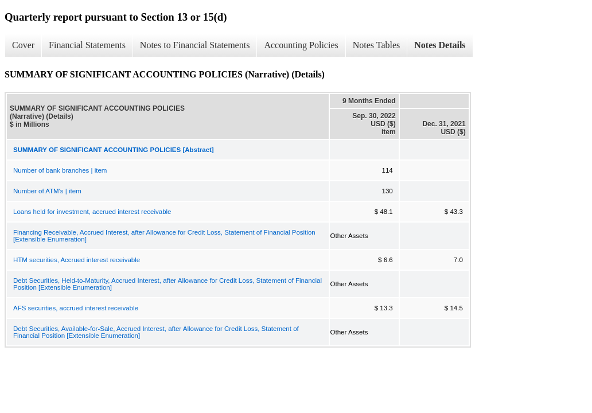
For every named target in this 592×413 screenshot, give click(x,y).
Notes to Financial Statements (195, 45)
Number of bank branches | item (60, 170)
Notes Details (439, 45)
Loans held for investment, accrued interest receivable (92, 211)
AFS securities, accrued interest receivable (75, 308)
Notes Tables (376, 45)
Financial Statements (87, 45)
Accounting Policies (301, 45)
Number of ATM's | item (47, 191)
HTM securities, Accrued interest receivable (76, 259)
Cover (23, 45)
